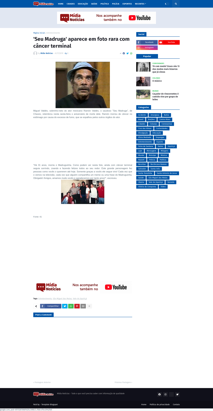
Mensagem (151, 151)
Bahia (166, 115)
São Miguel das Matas (62, 299)
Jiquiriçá (171, 146)
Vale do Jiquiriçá (80, 299)
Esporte (159, 142)
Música (164, 155)
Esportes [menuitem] (127, 4)
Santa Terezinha (145, 173)
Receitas (142, 164)
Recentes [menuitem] (139, 4)
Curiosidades (161, 128)
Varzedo (170, 182)
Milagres (164, 151)
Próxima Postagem (123, 382)
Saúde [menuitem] (94, 4)
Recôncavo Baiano (159, 164)
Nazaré (141, 160)
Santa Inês (155, 169)
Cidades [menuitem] (71, 4)
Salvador (142, 169)
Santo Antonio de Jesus (167, 173)
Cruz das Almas (144, 128)
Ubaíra (141, 182)
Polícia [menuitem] (115, 4)
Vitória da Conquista (147, 187)
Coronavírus (167, 124)
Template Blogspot (49, 404)
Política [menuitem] (105, 4)
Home (143, 404)
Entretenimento (53, 33)
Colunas (153, 124)
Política (163, 160)
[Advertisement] (82, 144)
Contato (176, 404)
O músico (157, 81)
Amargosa (155, 115)
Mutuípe (152, 155)
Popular (147, 56)
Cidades (141, 124)
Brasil (140, 119)
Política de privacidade (160, 404)
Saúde (141, 178)
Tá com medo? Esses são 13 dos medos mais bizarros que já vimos (165, 69)
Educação (157, 133)
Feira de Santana (145, 146)
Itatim (160, 146)
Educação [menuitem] (83, 4)
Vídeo (163, 187)
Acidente (142, 115)
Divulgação (143, 133)
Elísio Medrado (144, 137)
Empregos (160, 137)
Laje (140, 151)
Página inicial (39, 33)
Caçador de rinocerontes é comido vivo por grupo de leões (165, 96)
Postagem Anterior (43, 382)
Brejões (151, 119)
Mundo (141, 155)
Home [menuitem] (60, 4)
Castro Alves (164, 119)
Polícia (152, 160)
